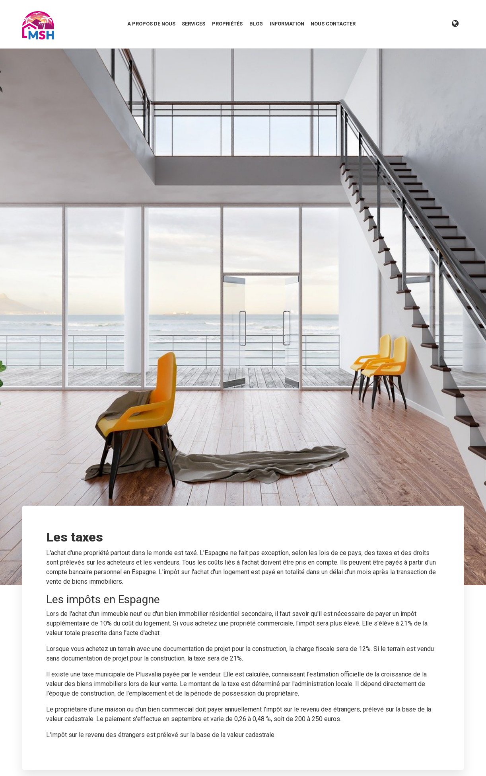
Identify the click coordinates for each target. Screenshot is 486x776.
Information (287, 24)
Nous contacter (333, 24)
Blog (256, 24)
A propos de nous (151, 24)
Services (193, 24)
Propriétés (227, 24)
